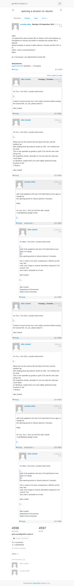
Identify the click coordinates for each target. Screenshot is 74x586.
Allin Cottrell (26, 79)
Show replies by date (54, 75)
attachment (29, 223)
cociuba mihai (25, 24)
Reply (15, 69)
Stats (36, 18)
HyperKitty (36, 583)
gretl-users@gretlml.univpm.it (22, 534)
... (14, 96)
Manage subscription (20, 538)
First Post (17, 18)
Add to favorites (19, 548)
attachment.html (18, 66)
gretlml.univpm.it (19, 3)
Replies (27, 18)
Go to (44, 18)
